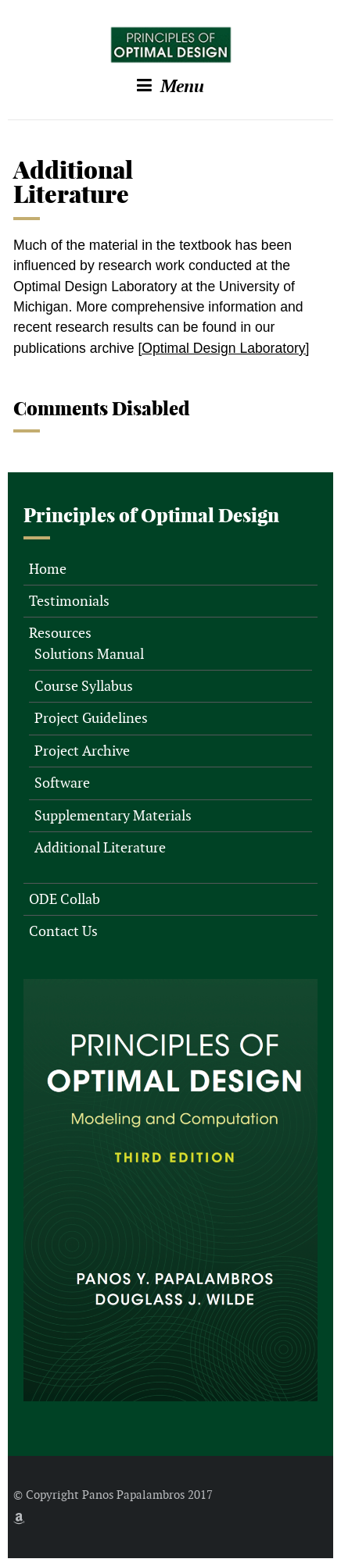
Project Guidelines (91, 718)
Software (62, 783)
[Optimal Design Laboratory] (223, 348)
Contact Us (63, 931)
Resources (60, 633)
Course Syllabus (83, 686)
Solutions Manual (89, 654)
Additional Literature (100, 847)
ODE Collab (64, 899)
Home (47, 569)
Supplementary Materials (113, 815)
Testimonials (69, 601)
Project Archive (82, 751)
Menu (170, 86)
